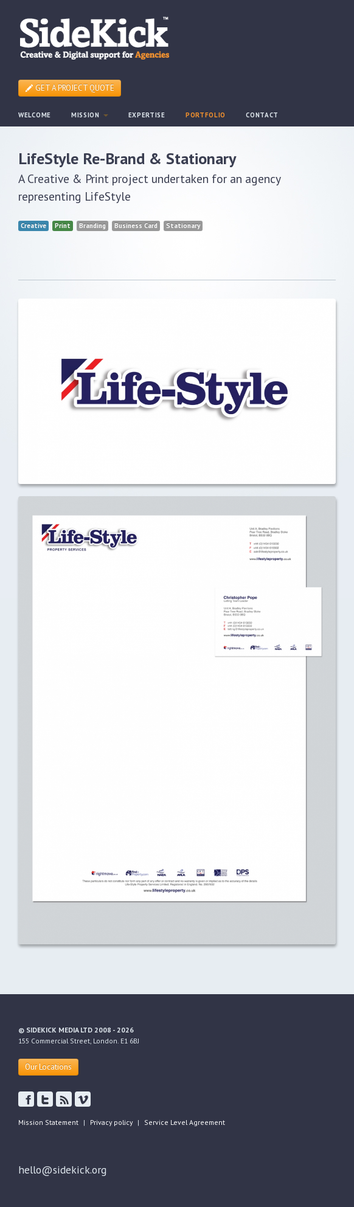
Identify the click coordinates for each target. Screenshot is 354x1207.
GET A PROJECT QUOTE (69, 88)
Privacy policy (111, 1122)
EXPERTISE (146, 115)
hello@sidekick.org (62, 1170)
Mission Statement (48, 1122)
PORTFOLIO (206, 115)
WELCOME (34, 115)
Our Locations (48, 1067)
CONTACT (262, 115)
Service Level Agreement (184, 1122)
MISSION (89, 115)
